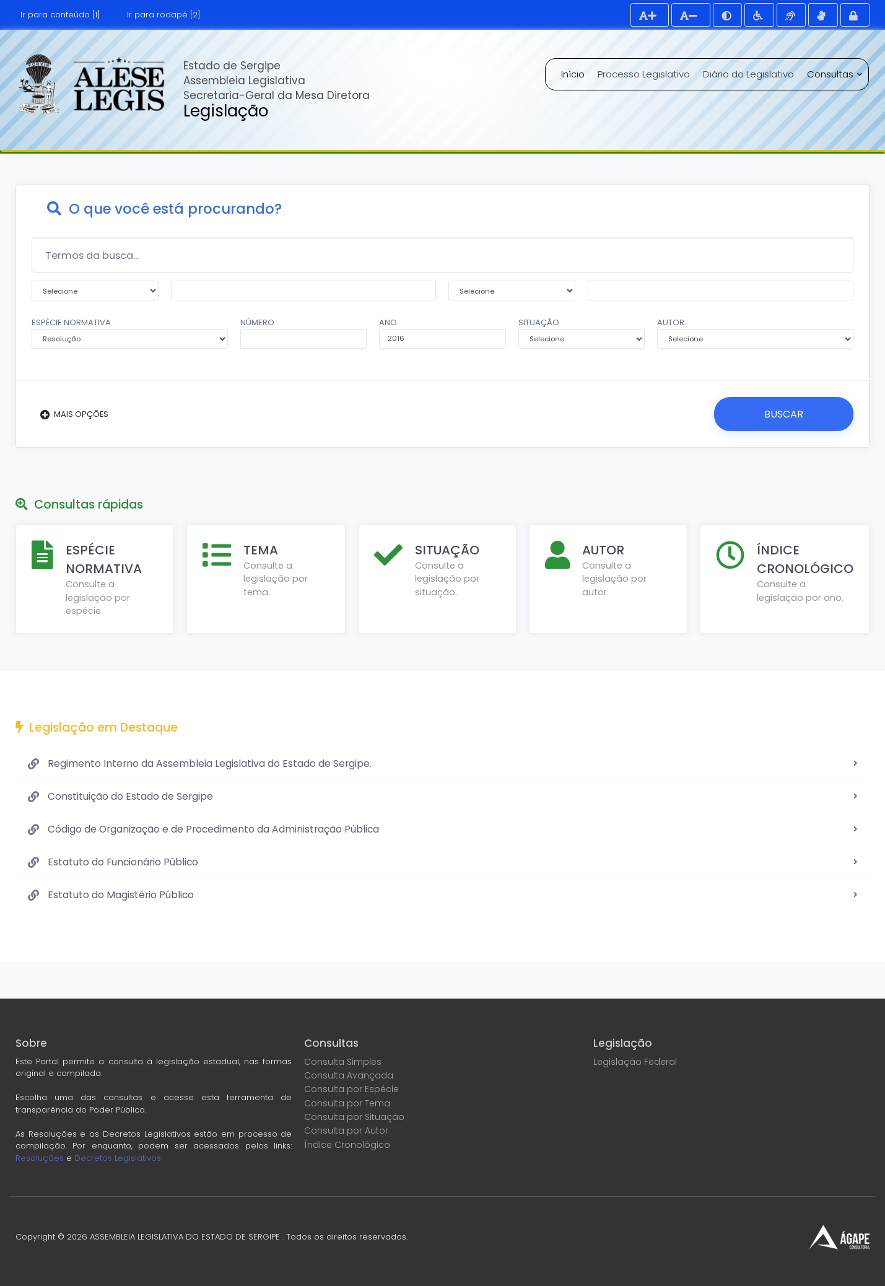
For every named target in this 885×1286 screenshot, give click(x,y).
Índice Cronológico (347, 1144)
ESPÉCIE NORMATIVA (130, 333)
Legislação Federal (635, 1061)
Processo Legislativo (644, 74)
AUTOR (755, 333)
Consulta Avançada (348, 1075)
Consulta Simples (342, 1061)
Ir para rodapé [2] (164, 14)
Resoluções (39, 1157)
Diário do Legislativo (748, 74)
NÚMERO (303, 333)
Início (573, 74)
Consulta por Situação (354, 1116)
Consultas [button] (831, 74)
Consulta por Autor (346, 1130)
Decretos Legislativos (117, 1157)
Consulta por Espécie (351, 1089)
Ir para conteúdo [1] (60, 14)
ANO (442, 333)
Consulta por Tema (347, 1102)
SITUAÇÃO (581, 333)
